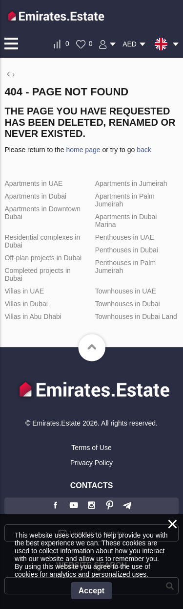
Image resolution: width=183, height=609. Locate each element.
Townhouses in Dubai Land (136, 316)
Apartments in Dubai (35, 196)
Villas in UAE (24, 291)
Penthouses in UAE (124, 237)
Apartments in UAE (33, 183)
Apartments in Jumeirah (131, 183)
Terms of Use (91, 447)
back (144, 150)
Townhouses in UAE (125, 291)
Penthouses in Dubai (126, 250)
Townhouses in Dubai (127, 304)
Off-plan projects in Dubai (42, 258)
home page (83, 150)
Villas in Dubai (25, 304)
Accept (91, 590)
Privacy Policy (91, 463)
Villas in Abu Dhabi (32, 316)
